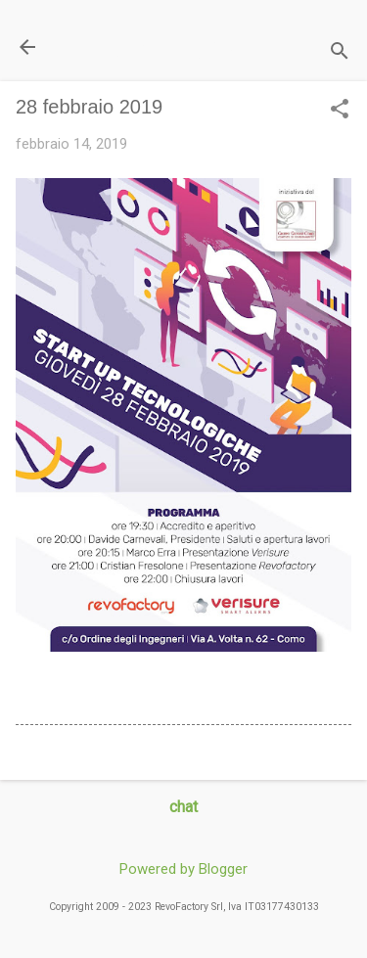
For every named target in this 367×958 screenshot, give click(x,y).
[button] (339, 110)
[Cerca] (339, 53)
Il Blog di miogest (152, 46)
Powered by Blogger (183, 869)
